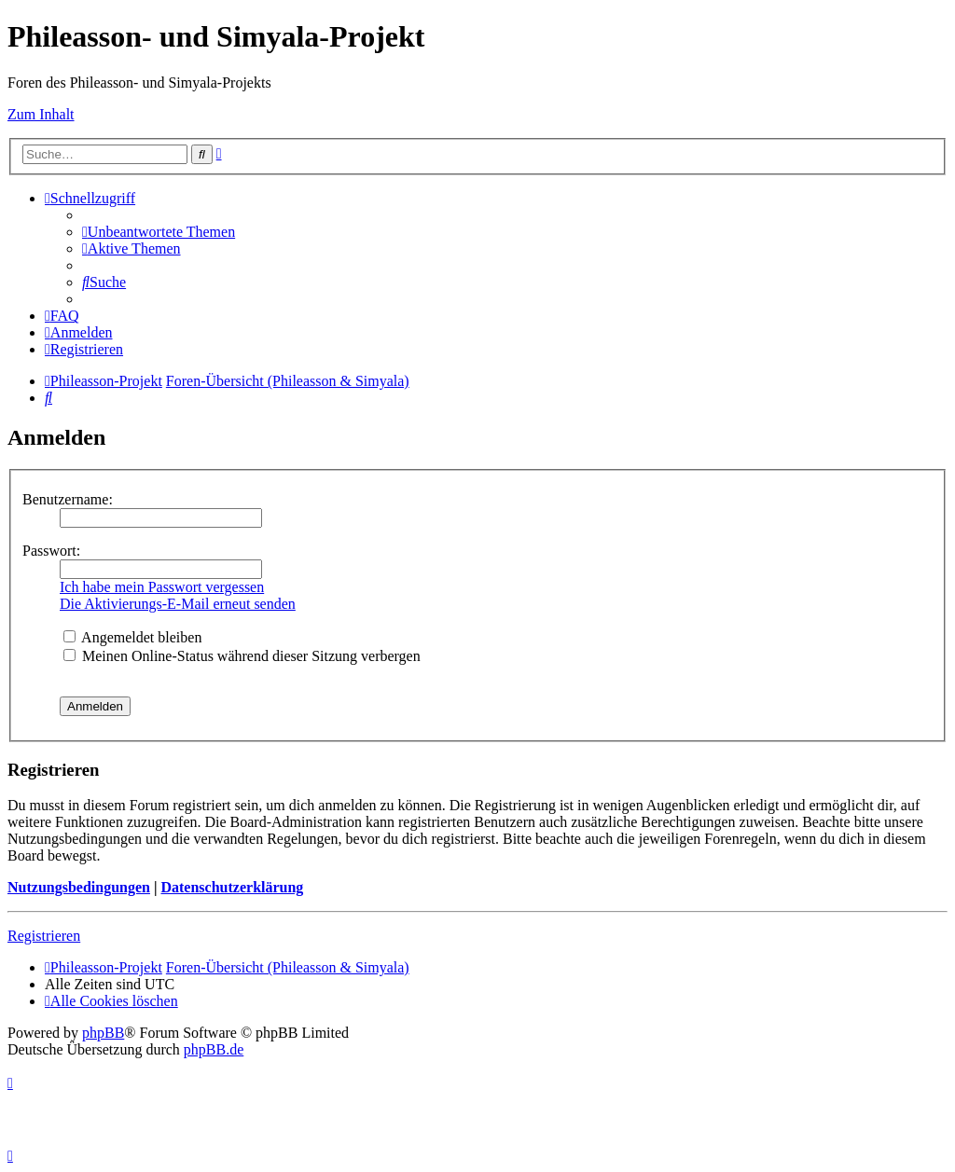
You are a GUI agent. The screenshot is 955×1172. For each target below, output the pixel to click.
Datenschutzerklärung (231, 887)
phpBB (103, 1033)
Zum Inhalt (41, 114)
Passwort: (51, 550)
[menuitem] (158, 232)
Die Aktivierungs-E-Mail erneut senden (178, 604)
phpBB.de (213, 1049)
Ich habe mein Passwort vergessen (162, 587)
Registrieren (43, 936)
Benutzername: (67, 499)
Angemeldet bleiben (132, 637)
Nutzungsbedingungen (78, 887)
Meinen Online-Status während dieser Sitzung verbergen (242, 656)
